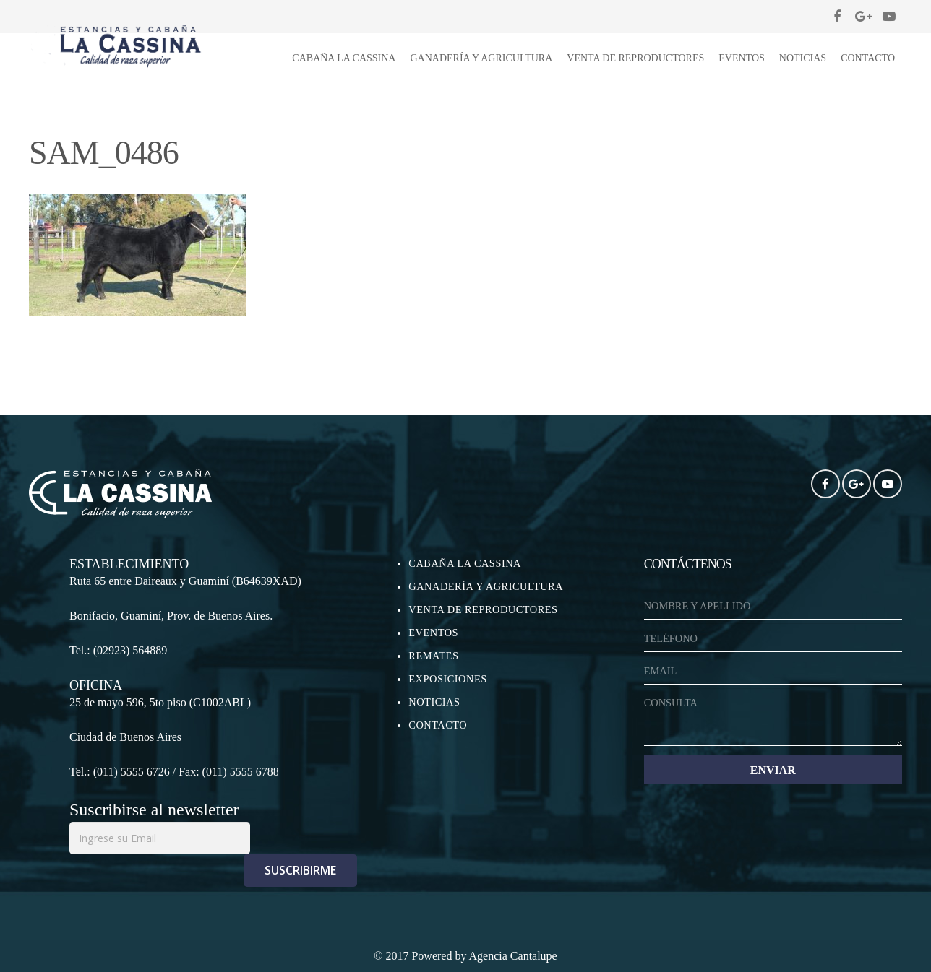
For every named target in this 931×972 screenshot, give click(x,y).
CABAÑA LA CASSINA (464, 563)
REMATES (433, 655)
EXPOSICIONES (447, 679)
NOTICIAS (434, 702)
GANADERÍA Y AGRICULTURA (485, 586)
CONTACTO (437, 725)
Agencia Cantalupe (513, 956)
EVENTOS (433, 632)
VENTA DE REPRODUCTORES (482, 609)
